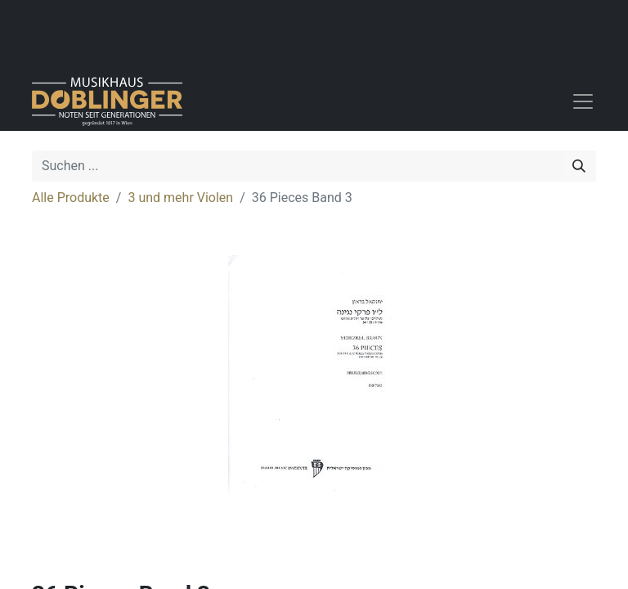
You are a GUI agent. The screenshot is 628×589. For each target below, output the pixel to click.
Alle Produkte (71, 197)
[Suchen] (579, 166)
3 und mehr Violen (180, 197)
